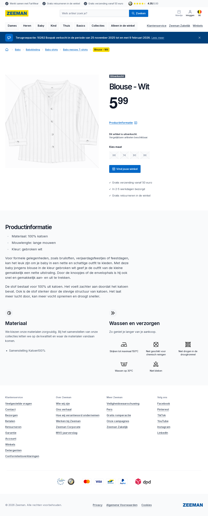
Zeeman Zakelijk (179, 25)
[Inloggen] (190, 13)
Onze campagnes (118, 421)
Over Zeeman (63, 397)
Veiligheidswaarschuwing (123, 403)
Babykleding (33, 49)
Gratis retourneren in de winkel (63, 3)
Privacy (97, 505)
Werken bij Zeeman (68, 421)
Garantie (10, 432)
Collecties (98, 25)
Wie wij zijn (63, 403)
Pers (109, 409)
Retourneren (13, 427)
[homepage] (16, 13)
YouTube (163, 421)
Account (10, 438)
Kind (53, 25)
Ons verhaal (64, 409)
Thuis (66, 25)
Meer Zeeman (115, 397)
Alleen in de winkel (123, 25)
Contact (10, 409)
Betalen (10, 421)
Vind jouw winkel (125, 169)
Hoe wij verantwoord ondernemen (77, 415)
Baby (41, 25)
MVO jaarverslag (66, 432)
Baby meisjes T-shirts (75, 49)
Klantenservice (156, 25)
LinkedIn (162, 432)
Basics (81, 25)
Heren (27, 25)
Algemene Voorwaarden (121, 505)
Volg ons (162, 397)
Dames (12, 25)
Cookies (146, 505)
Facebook (163, 403)
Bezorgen (11, 415)
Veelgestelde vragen (18, 403)
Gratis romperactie (119, 415)
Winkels (198, 25)
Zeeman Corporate (68, 427)
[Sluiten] (199, 37)
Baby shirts (51, 49)
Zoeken (139, 13)
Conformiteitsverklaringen (22, 456)
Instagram (163, 427)
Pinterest (163, 409)
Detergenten (13, 450)
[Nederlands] (199, 13)
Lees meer (157, 37)
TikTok (161, 415)
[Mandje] (179, 13)
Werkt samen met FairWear (24, 3)
